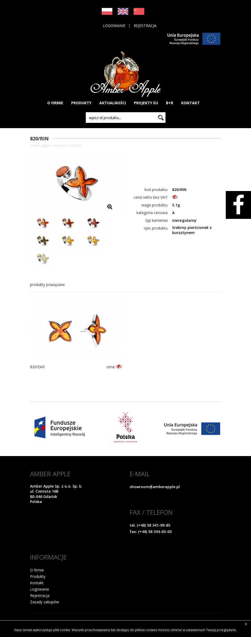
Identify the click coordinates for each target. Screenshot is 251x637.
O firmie (37, 570)
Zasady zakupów (44, 601)
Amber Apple (40, 145)
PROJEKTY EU (146, 102)
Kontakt (37, 582)
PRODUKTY (81, 102)
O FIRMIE (55, 102)
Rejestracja (145, 26)
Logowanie (114, 26)
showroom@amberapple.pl (155, 486)
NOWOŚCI (60, 145)
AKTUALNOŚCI (112, 102)
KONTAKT (190, 102)
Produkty (37, 576)
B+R (169, 102)
